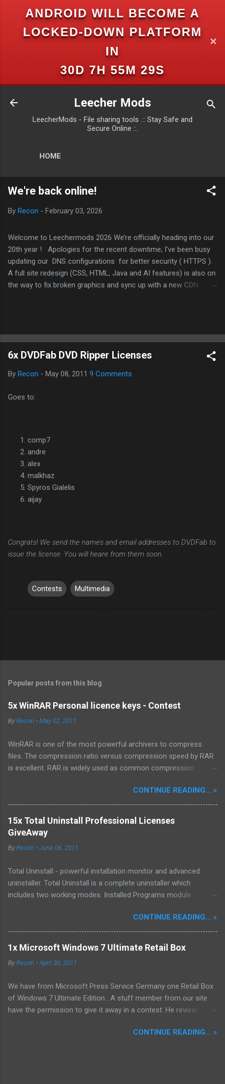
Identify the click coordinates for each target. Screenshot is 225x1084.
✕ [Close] (213, 42)
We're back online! (52, 191)
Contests (47, 588)
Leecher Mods (112, 103)
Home (50, 156)
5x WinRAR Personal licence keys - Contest (94, 705)
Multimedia (92, 588)
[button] (211, 192)
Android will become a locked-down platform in (112, 32)
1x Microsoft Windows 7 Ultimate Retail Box (97, 947)
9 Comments (111, 373)
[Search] (211, 106)
